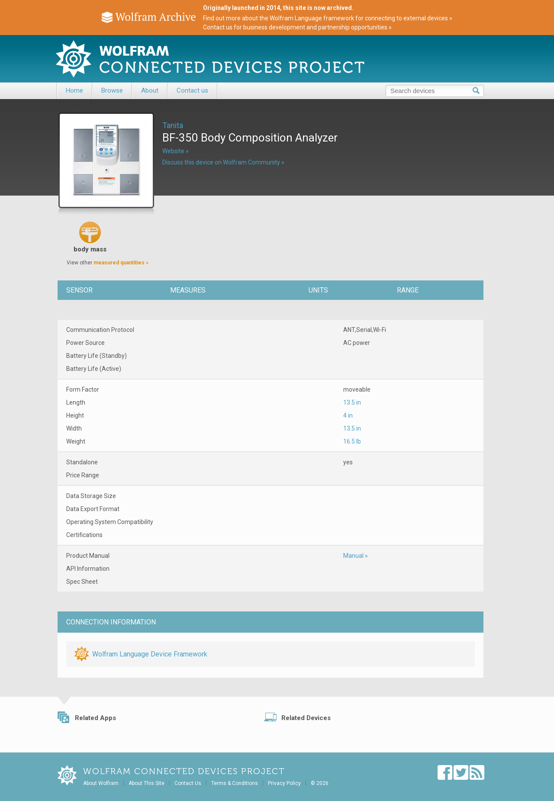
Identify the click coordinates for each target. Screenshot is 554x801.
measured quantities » (120, 263)
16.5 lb (352, 441)
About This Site (146, 783)
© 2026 (320, 783)
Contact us (192, 90)
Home (74, 90)
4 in (348, 415)
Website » (175, 151)
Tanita (172, 125)
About (149, 90)
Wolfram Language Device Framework (149, 654)
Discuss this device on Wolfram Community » (223, 162)
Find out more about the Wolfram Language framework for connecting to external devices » (327, 18)
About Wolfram (101, 783)
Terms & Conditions (234, 783)
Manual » (355, 555)
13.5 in (352, 402)
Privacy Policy (284, 783)
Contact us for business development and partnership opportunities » (297, 27)
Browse (112, 90)
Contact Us (187, 783)
